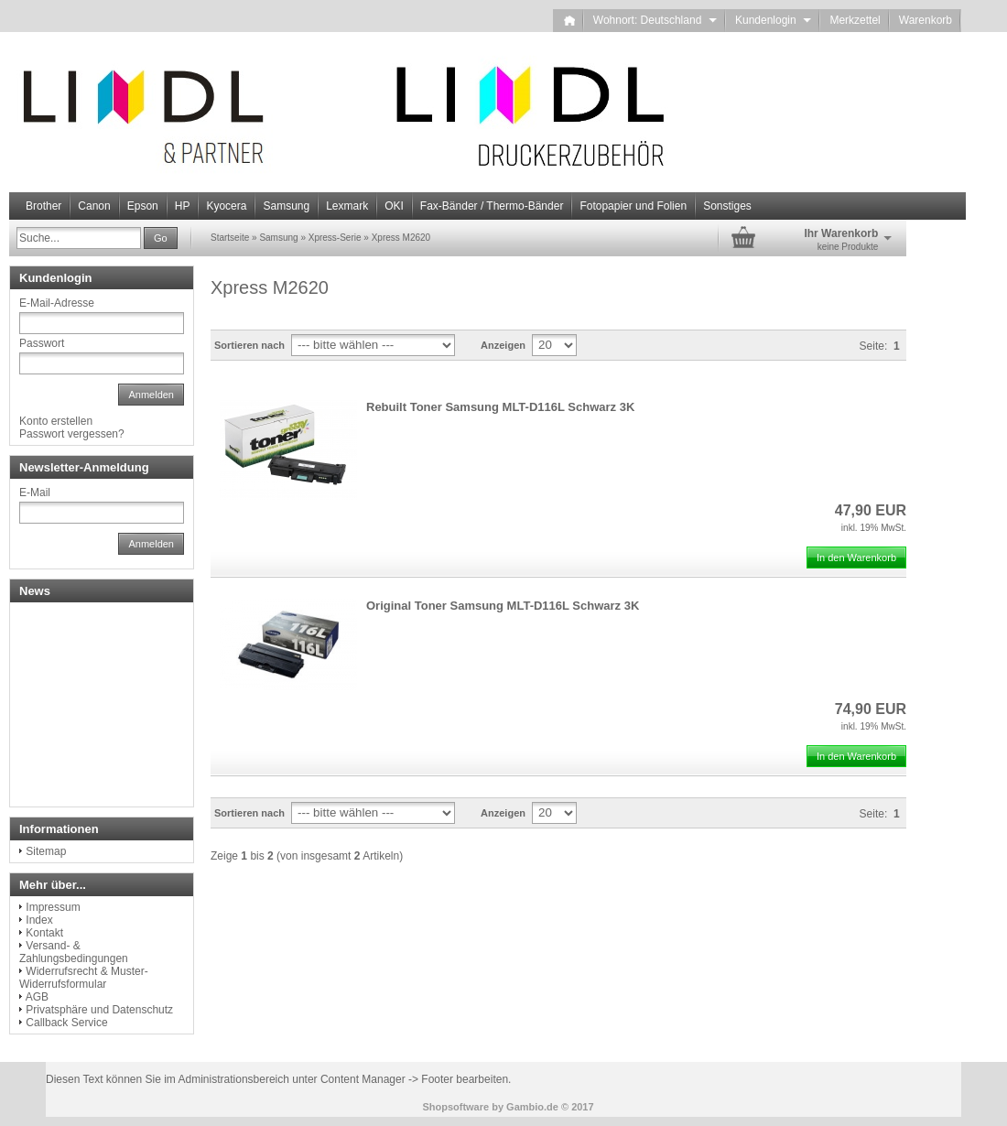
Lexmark (347, 206)
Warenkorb (925, 20)
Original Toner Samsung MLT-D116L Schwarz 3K (502, 605)
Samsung (286, 206)
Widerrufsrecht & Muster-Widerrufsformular (83, 978)
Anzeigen (503, 345)
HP (182, 206)
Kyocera (226, 206)
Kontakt (44, 932)
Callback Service (66, 1022)
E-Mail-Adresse (56, 303)
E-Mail (34, 492)
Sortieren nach (249, 345)
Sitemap (46, 851)
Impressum (53, 907)
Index (39, 920)
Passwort (41, 343)
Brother (43, 206)
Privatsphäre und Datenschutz (99, 1009)
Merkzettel (854, 20)
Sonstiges (727, 206)
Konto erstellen (55, 421)
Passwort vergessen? (72, 434)
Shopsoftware (455, 1106)
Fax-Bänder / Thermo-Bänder (492, 206)
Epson (142, 206)
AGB (37, 997)
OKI (394, 206)
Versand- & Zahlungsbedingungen (73, 952)
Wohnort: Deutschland (655, 20)
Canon (94, 206)
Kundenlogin (773, 20)
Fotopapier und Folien (633, 206)
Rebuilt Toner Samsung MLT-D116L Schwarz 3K (500, 407)
